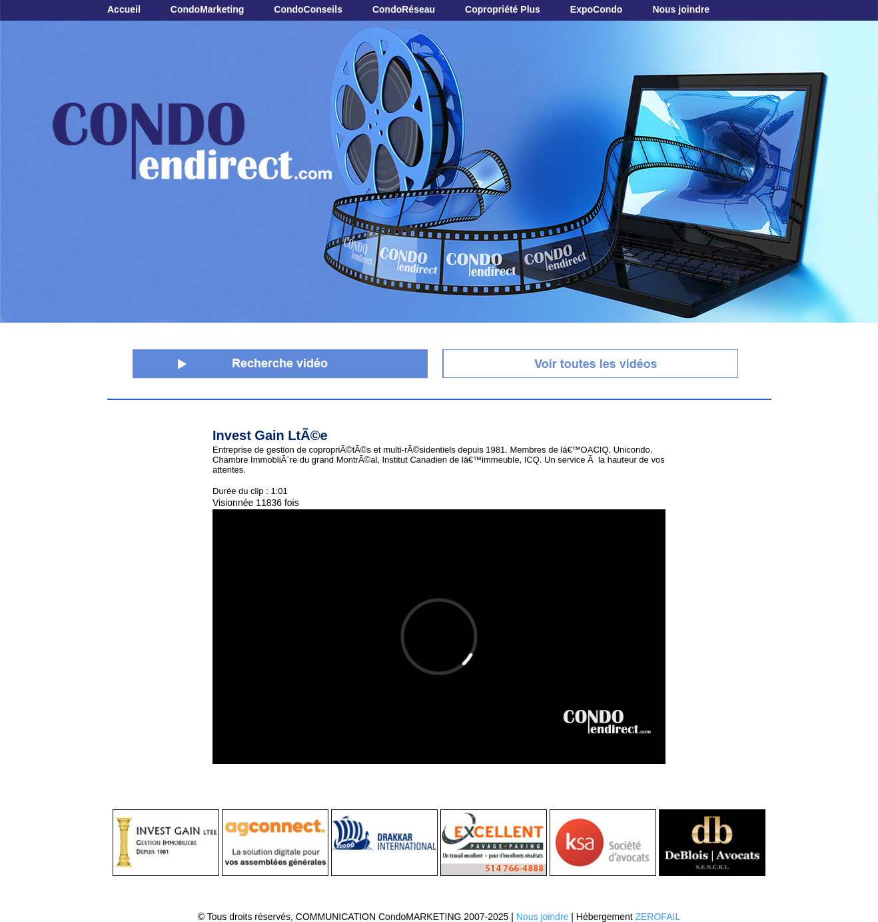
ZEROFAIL (657, 916)
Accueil (124, 9)
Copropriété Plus (502, 9)
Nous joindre (680, 9)
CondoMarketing (207, 9)
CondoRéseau (403, 9)
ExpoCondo (596, 9)
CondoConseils (308, 9)
